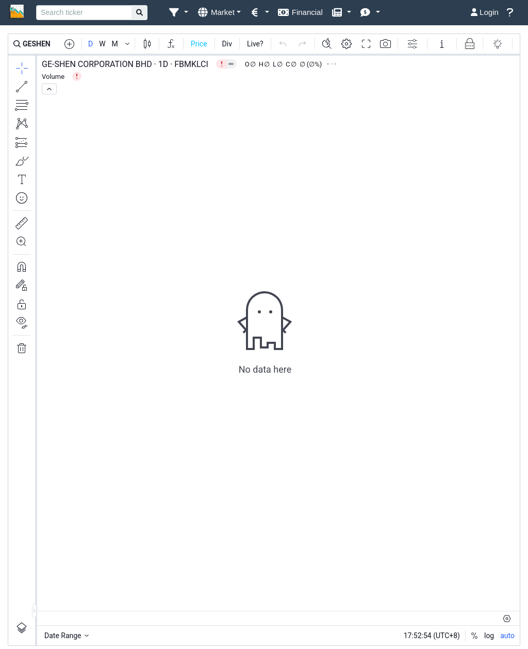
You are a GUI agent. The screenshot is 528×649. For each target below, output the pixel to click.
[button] (178, 13)
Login (485, 12)
